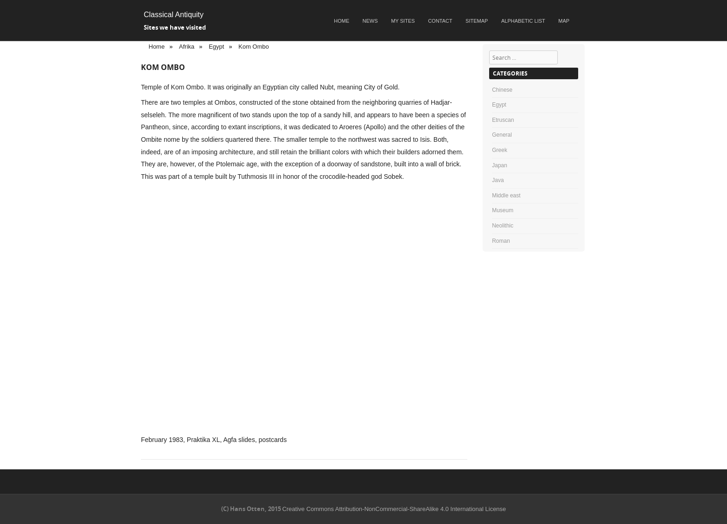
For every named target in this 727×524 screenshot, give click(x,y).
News (370, 21)
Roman (501, 241)
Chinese (502, 90)
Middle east (506, 195)
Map (563, 21)
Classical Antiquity (174, 15)
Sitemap (477, 21)
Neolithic (502, 225)
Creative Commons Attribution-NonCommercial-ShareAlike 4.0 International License (394, 508)
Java (498, 180)
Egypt (499, 104)
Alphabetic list (523, 21)
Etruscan (503, 120)
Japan (499, 165)
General (502, 135)
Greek (499, 150)
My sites (403, 21)
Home (341, 21)
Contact (440, 21)
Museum (502, 210)
